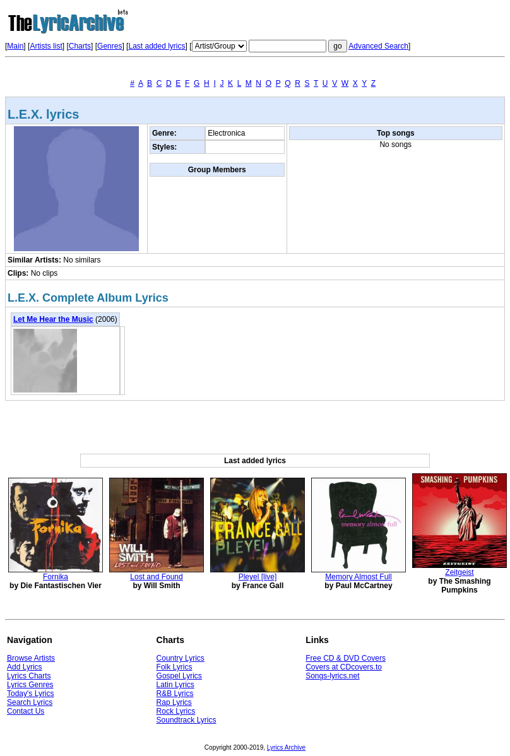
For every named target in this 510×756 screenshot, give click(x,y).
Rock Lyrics (176, 711)
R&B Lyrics (175, 693)
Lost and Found (156, 576)
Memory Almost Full (358, 576)
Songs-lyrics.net (332, 675)
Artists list (46, 46)
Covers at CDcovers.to (343, 667)
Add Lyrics (24, 667)
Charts (80, 46)
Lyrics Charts (29, 675)
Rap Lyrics (174, 702)
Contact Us (25, 711)
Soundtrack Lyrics (186, 720)
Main (15, 46)
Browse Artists (31, 658)
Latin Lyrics (175, 684)
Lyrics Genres (30, 684)
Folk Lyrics (175, 667)
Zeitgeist (459, 572)
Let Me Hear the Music (53, 319)
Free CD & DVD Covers (345, 658)
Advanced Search (378, 46)
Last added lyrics (156, 46)
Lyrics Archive (286, 747)
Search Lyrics (29, 702)
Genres (109, 46)
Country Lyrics (181, 658)
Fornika (55, 576)
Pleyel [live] (258, 576)
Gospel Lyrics (179, 675)
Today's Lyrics (30, 693)
